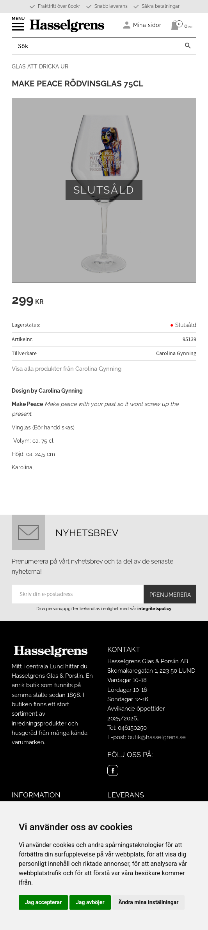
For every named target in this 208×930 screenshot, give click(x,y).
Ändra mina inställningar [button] (149, 902)
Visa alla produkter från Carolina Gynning (66, 368)
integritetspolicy (154, 608)
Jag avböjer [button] (90, 902)
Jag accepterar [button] (43, 902)
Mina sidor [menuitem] (147, 25)
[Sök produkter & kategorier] (96, 45)
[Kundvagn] (179, 25)
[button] (18, 29)
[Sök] (187, 45)
